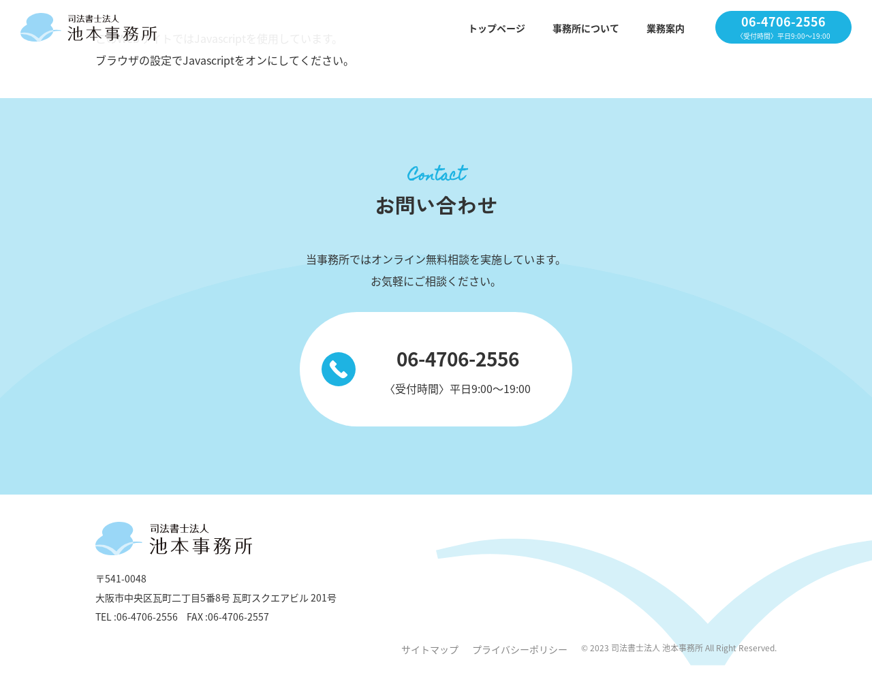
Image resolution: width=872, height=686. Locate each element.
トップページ (496, 28)
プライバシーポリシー (519, 649)
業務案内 (666, 28)
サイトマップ (429, 649)
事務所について (585, 28)
